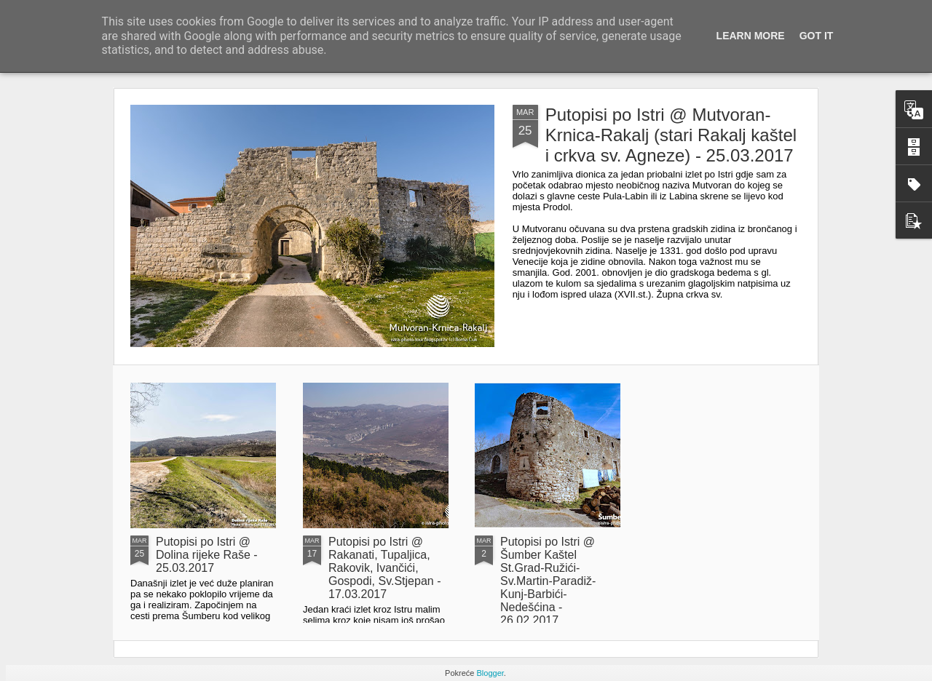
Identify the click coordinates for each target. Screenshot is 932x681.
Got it (816, 35)
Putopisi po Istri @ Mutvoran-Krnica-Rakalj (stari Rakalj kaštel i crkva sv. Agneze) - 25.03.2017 (671, 135)
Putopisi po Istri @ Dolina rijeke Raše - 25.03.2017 (207, 554)
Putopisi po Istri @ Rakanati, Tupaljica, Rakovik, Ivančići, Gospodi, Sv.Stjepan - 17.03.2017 (384, 567)
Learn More (750, 35)
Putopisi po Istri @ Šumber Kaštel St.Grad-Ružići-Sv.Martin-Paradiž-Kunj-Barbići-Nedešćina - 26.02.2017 (548, 580)
